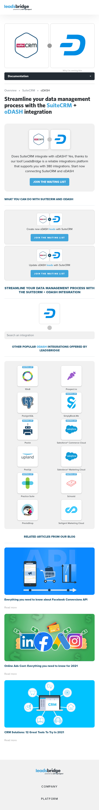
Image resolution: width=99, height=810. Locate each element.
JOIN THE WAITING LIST (49, 182)
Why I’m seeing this (72, 70)
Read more (10, 607)
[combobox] (49, 335)
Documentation (18, 76)
